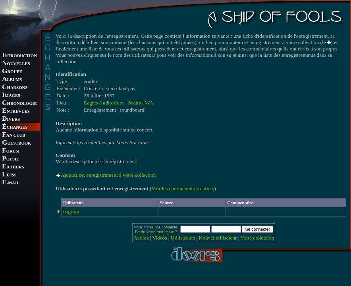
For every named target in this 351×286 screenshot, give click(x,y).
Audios (141, 238)
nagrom (71, 211)
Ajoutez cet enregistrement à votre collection (108, 175)
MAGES (11, 95)
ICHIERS (13, 167)
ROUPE (12, 72)
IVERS (11, 119)
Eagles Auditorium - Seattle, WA (118, 103)
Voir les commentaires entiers (183, 188)
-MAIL (10, 183)
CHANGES (14, 127)
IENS (9, 175)
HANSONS (14, 87)
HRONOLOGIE (19, 103)
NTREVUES (16, 111)
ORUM (10, 151)
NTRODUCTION (19, 56)
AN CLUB (13, 135)
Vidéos (159, 238)
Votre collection (257, 238)
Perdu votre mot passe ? (156, 231)
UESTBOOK (16, 143)
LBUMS (12, 79)
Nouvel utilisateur (218, 238)
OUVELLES (16, 64)
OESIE (10, 159)
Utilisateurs (183, 238)
